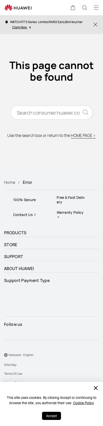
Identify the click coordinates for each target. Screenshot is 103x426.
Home (9, 182)
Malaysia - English (21, 355)
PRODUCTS (15, 232)
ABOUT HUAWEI (19, 268)
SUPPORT (13, 256)
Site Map (10, 365)
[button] (73, 7)
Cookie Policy (83, 403)
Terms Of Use (13, 373)
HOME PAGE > (83, 135)
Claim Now (21, 27)
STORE (10, 244)
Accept (51, 416)
